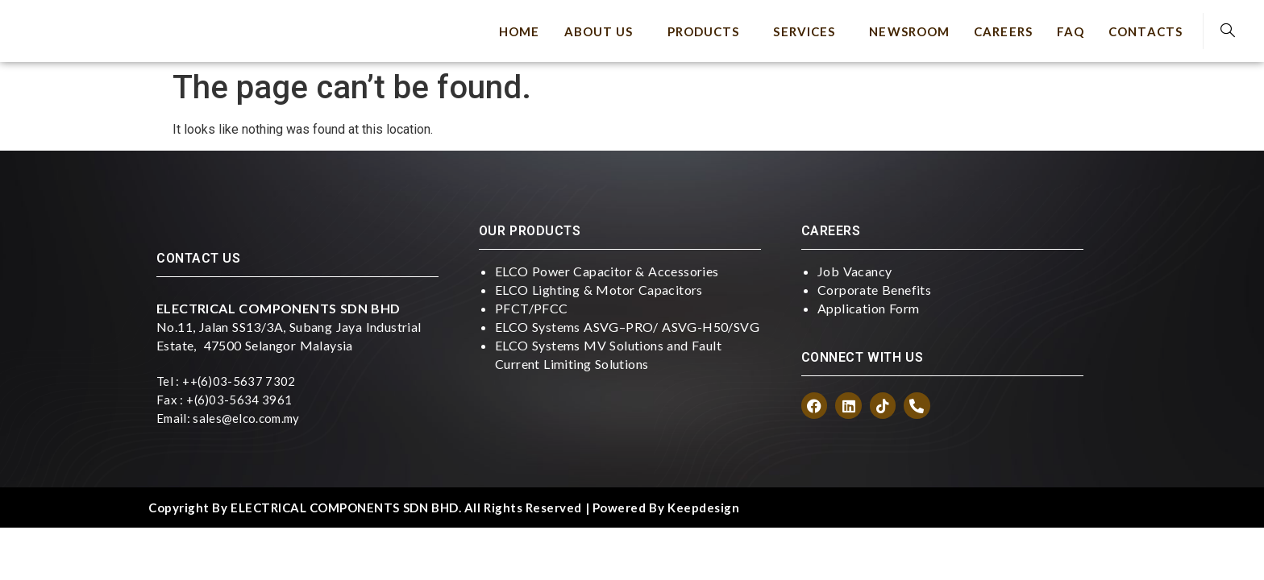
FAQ (1070, 31)
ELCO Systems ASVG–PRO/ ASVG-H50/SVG (627, 326)
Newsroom (909, 31)
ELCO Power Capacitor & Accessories (607, 271)
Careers (1003, 31)
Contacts (1145, 31)
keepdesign (703, 552)
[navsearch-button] (1228, 31)
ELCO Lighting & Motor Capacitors (599, 289)
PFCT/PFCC (531, 308)
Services (804, 31)
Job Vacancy (854, 271)
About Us (599, 31)
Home (519, 31)
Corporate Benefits (874, 289)
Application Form (868, 308)
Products (703, 31)
